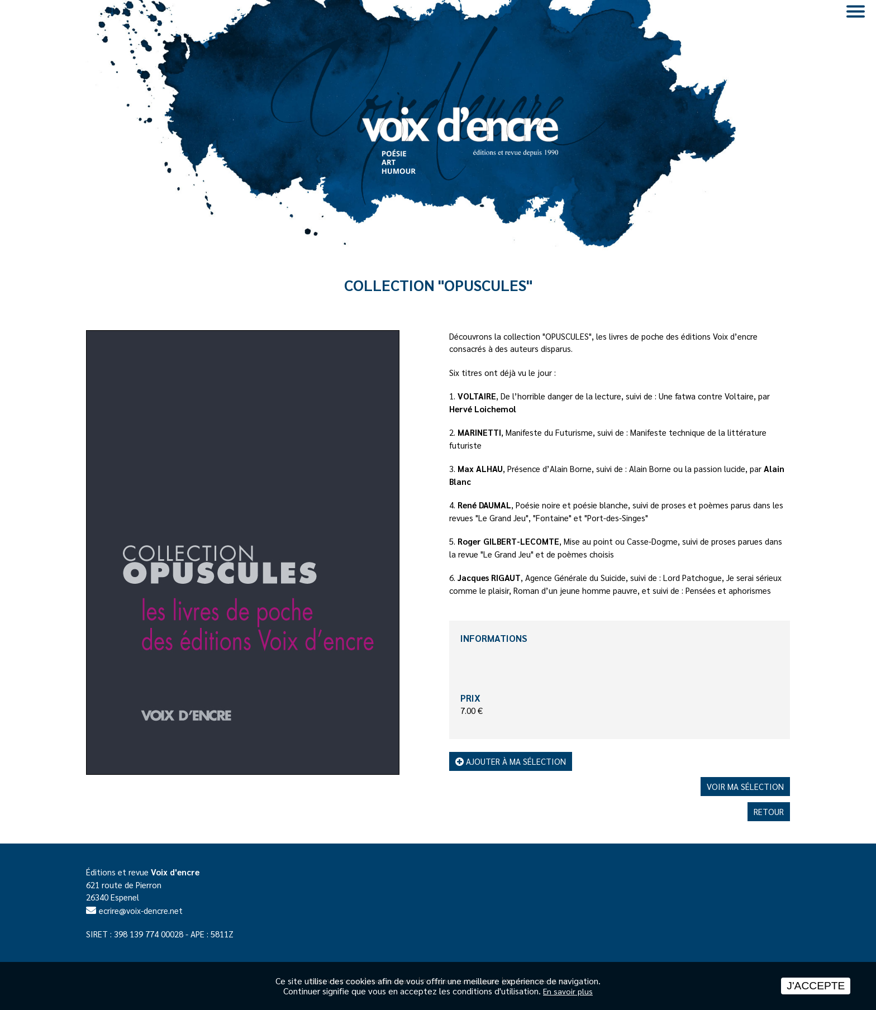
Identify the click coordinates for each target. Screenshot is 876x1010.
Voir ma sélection (745, 786)
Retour (769, 811)
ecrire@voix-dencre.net (141, 910)
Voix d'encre (175, 871)
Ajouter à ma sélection (510, 761)
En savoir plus (568, 991)
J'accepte (816, 986)
